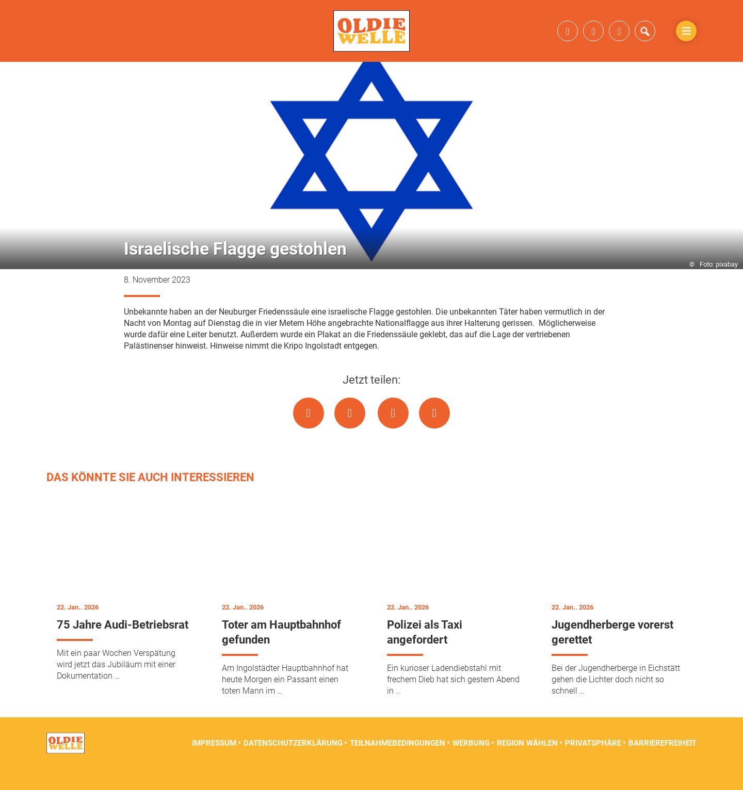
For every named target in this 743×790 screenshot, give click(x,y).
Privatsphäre (593, 764)
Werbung (471, 764)
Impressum (214, 764)
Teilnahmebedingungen (397, 764)
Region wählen (527, 764)
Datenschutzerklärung (293, 764)
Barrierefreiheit (662, 764)
